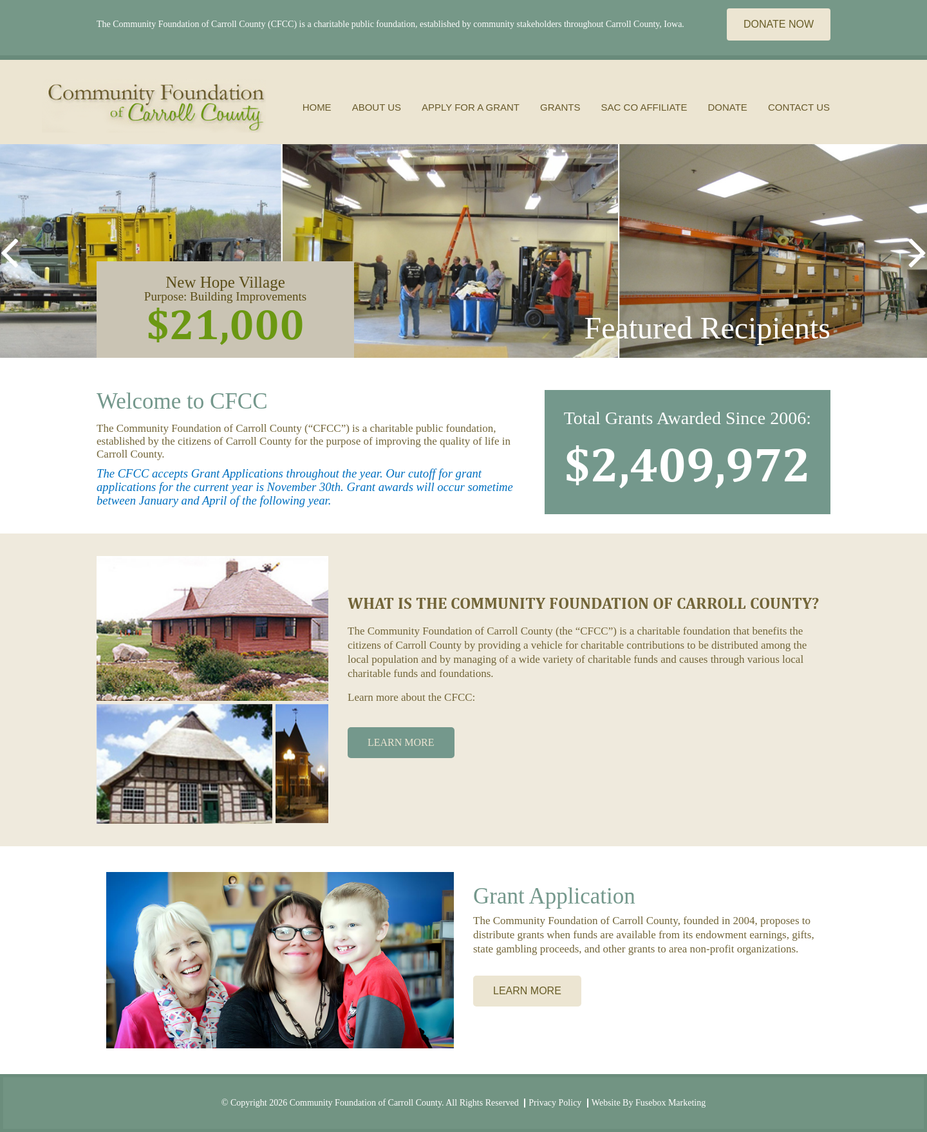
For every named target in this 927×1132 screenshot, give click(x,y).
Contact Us (799, 107)
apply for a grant (471, 107)
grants (560, 107)
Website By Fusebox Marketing (649, 1103)
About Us (376, 107)
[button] (9, 251)
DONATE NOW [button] (779, 24)
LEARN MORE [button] (401, 742)
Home (317, 107)
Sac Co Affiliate (644, 107)
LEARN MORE (527, 990)
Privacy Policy (555, 1103)
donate (727, 107)
